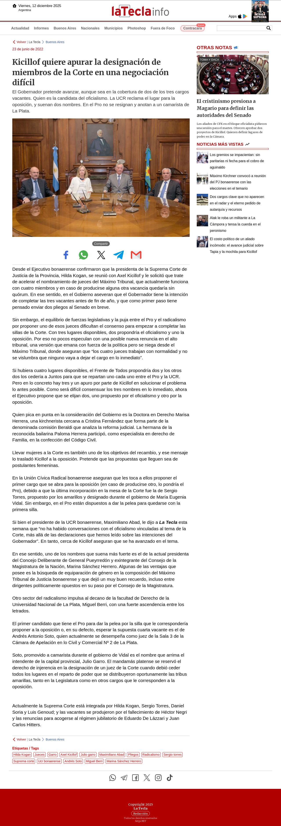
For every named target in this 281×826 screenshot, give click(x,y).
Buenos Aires (65, 28)
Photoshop (137, 28)
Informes (41, 28)
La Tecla (34, 42)
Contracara (194, 27)
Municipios (113, 28)
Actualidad (20, 28)
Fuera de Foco (163, 28)
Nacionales (90, 28)
